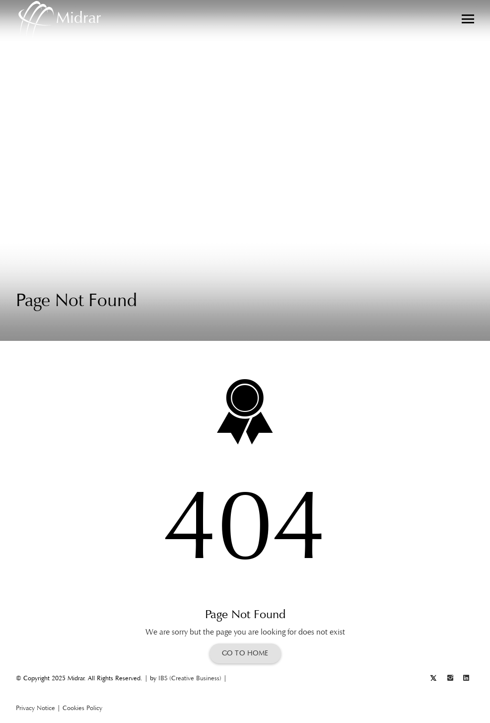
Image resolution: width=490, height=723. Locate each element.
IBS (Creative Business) (189, 678)
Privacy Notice (35, 708)
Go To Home (245, 653)
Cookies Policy (82, 708)
